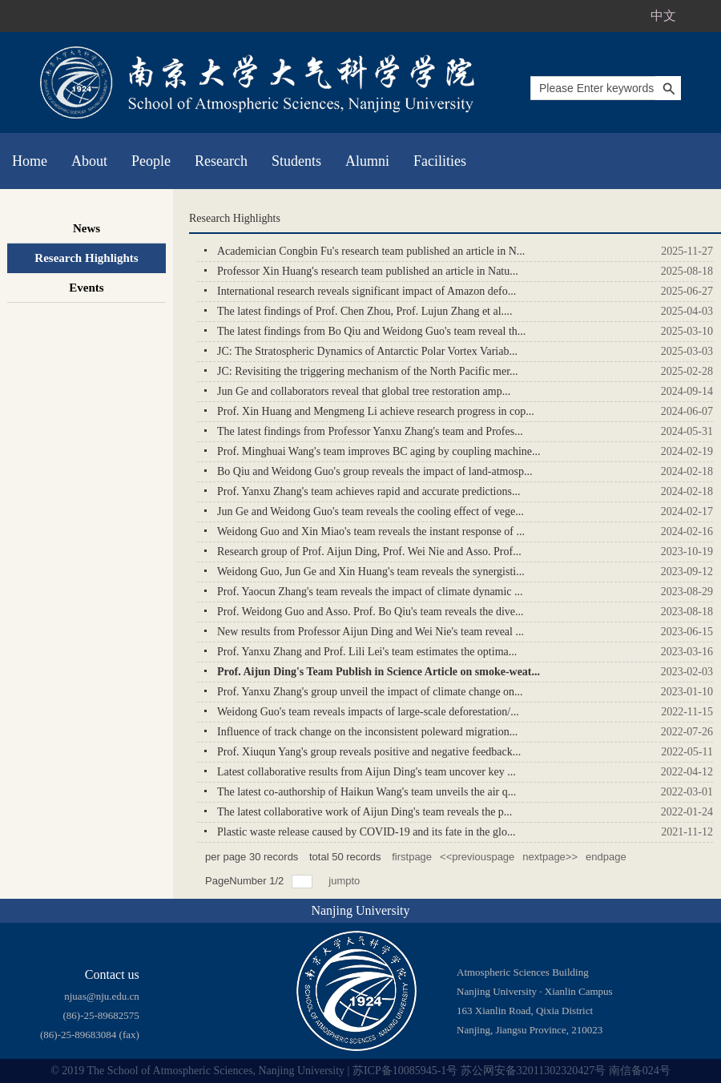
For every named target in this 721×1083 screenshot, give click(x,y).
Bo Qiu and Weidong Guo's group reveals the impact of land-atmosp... (374, 471)
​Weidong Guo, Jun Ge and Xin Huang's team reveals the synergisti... (371, 572)
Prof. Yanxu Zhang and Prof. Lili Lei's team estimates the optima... (367, 652)
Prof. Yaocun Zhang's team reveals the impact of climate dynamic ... (370, 592)
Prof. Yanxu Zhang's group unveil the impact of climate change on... (370, 692)
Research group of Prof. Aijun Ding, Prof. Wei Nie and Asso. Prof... (369, 552)
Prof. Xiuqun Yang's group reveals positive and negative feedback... (369, 752)
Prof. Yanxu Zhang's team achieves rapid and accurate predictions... (368, 491)
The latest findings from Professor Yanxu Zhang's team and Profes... (370, 431)
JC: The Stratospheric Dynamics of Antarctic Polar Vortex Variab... (367, 351)
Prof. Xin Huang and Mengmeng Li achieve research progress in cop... (375, 411)
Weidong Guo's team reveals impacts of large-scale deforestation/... (368, 712)
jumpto (345, 881)
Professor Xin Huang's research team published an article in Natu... (367, 271)
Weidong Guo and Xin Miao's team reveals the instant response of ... (371, 531)
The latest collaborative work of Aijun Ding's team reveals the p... (364, 812)
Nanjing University (360, 910)
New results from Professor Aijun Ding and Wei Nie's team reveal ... (370, 632)
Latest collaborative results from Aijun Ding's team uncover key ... (366, 772)
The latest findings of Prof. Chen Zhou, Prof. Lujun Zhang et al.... (365, 311)
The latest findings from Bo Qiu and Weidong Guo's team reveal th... (371, 331)
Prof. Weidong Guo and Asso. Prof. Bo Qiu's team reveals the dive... (370, 612)
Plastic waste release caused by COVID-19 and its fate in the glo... (366, 832)
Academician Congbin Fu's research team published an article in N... (371, 251)
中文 (663, 15)
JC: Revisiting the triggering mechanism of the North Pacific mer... (367, 371)
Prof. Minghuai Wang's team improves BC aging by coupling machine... (379, 451)
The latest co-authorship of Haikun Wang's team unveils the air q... (366, 792)
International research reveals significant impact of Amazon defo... (366, 291)
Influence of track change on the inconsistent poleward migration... (367, 732)
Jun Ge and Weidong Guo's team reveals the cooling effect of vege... (370, 511)
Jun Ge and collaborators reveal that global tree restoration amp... (363, 391)
